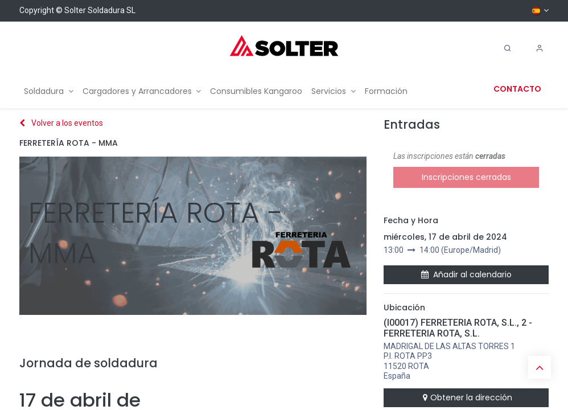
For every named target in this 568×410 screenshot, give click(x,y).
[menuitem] (48, 91)
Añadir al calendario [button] (466, 274)
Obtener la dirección (466, 397)
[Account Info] (539, 48)
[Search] (508, 48)
